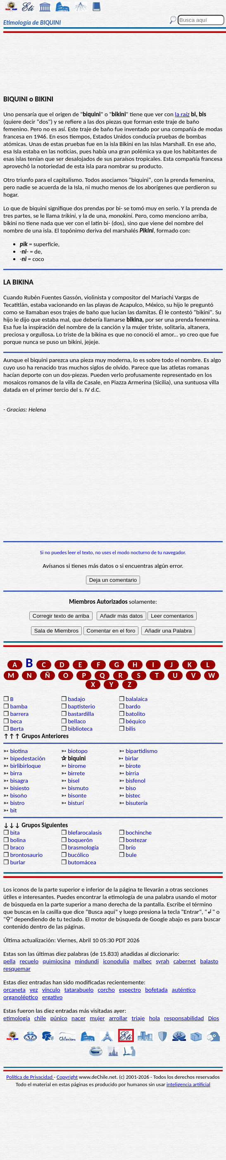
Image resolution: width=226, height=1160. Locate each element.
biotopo (78, 751)
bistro (17, 803)
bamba (18, 706)
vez (34, 989)
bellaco (77, 721)
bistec (133, 795)
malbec (142, 961)
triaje (138, 1018)
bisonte (77, 795)
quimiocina (56, 961)
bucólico (78, 855)
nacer (78, 1018)
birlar (131, 758)
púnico (58, 1018)
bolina (18, 840)
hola (154, 1018)
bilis (131, 728)
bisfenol (135, 780)
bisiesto (19, 788)
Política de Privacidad (30, 1077)
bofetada (156, 989)
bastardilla (81, 714)
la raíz (182, 114)
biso (131, 788)
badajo (76, 699)
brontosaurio (26, 855)
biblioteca (80, 728)
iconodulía (116, 961)
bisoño (18, 795)
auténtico (184, 989)
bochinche (139, 832)
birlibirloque (25, 765)
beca (16, 721)
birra (16, 773)
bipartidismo (141, 751)
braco (17, 847)
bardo (133, 706)
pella (9, 961)
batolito (135, 714)
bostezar (136, 840)
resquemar (17, 968)
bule (131, 855)
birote (133, 765)
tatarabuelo (79, 989)
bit (13, 810)
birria (132, 773)
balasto (209, 961)
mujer (97, 1018)
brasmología (83, 847)
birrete (76, 773)
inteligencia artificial (188, 1084)
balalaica (136, 699)
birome (77, 765)
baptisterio (81, 706)
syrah (162, 961)
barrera (19, 714)
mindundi (87, 961)
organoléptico (20, 997)
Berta (17, 728)
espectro (130, 989)
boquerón (80, 840)
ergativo (52, 997)
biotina (19, 751)
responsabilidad (184, 1018)
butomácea (82, 862)
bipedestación (27, 758)
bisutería (136, 803)
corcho (106, 989)
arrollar (118, 1018)
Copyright (67, 1077)
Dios (213, 1018)
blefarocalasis (85, 832)
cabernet (185, 961)
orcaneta (14, 989)
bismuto (78, 788)
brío (131, 847)
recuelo (29, 961)
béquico (136, 721)
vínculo (51, 989)
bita (14, 832)
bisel (73, 780)
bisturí (76, 803)
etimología (16, 1018)
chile (40, 1018)
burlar (17, 862)
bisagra (19, 780)
